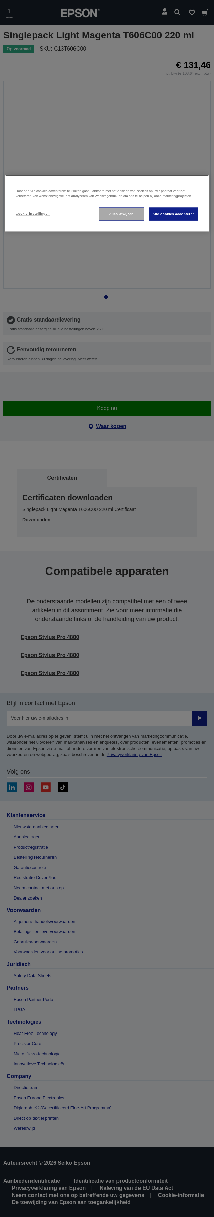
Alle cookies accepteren (173, 214)
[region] (107, 203)
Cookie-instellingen (33, 213)
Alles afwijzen (121, 214)
